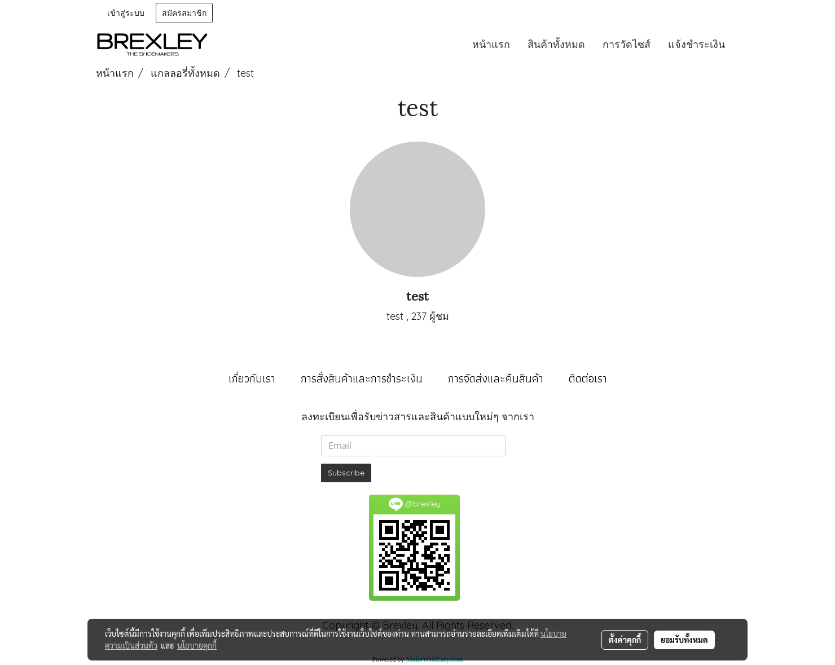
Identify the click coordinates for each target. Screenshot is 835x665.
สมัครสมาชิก (184, 13)
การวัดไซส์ (627, 44)
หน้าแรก (491, 44)
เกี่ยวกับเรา (251, 378)
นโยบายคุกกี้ (197, 645)
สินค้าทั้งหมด (556, 44)
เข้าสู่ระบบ (125, 13)
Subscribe (346, 473)
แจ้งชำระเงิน (696, 44)
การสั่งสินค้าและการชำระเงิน (362, 378)
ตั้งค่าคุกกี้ (625, 640)
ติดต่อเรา (588, 378)
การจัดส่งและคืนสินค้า (495, 378)
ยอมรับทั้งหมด (684, 640)
